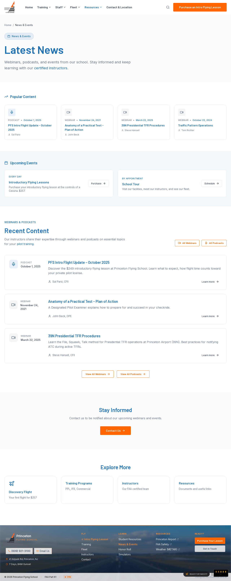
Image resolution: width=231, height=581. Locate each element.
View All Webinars (98, 380)
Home (29, 7)
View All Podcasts (133, 380)
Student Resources (131, 539)
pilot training (25, 244)
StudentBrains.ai (218, 577)
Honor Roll (126, 549)
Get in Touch (210, 548)
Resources (93, 7)
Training (44, 7)
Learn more (209, 282)
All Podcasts (214, 242)
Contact (87, 559)
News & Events (129, 544)
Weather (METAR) (168, 549)
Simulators (126, 554)
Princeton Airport (167, 539)
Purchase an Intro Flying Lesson (200, 7)
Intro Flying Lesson (95, 539)
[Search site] (168, 8)
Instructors (88, 554)
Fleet (75, 7)
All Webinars (187, 242)
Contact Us (115, 437)
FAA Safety (164, 544)
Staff (60, 7)
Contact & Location (119, 7)
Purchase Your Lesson (210, 540)
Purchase (98, 183)
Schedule (211, 183)
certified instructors (50, 68)
